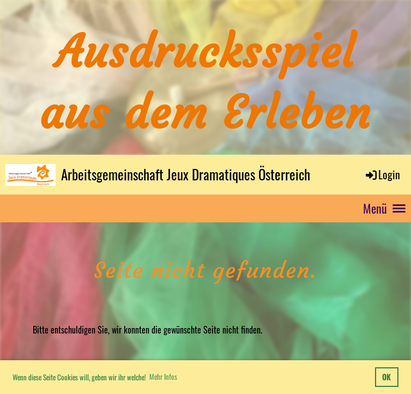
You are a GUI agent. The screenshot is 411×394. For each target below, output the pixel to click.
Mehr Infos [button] (163, 376)
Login (382, 174)
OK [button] (386, 377)
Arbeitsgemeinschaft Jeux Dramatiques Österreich (185, 174)
